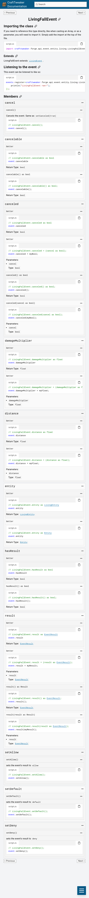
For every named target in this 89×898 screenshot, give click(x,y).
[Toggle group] (82, 102)
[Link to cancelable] (13, 139)
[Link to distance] (11, 414)
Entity (48, 533)
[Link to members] (13, 96)
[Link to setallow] (11, 752)
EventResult (51, 634)
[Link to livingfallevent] (44, 19)
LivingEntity (51, 505)
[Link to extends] (11, 56)
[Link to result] (10, 616)
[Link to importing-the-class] (20, 26)
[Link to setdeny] (11, 826)
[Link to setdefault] (13, 789)
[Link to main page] (17, 4)
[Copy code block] (81, 43)
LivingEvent (35, 61)
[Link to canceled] (11, 204)
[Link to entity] (10, 486)
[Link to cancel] (10, 103)
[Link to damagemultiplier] (18, 341)
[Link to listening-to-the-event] (22, 67)
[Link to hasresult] (12, 551)
